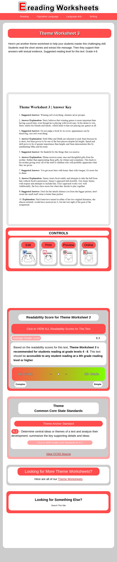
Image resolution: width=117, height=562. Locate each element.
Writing (93, 16)
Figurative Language (47, 16)
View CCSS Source (58, 454)
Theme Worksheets (70, 479)
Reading (24, 16)
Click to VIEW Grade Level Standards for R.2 (60, 442)
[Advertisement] (58, 74)
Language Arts (74, 16)
